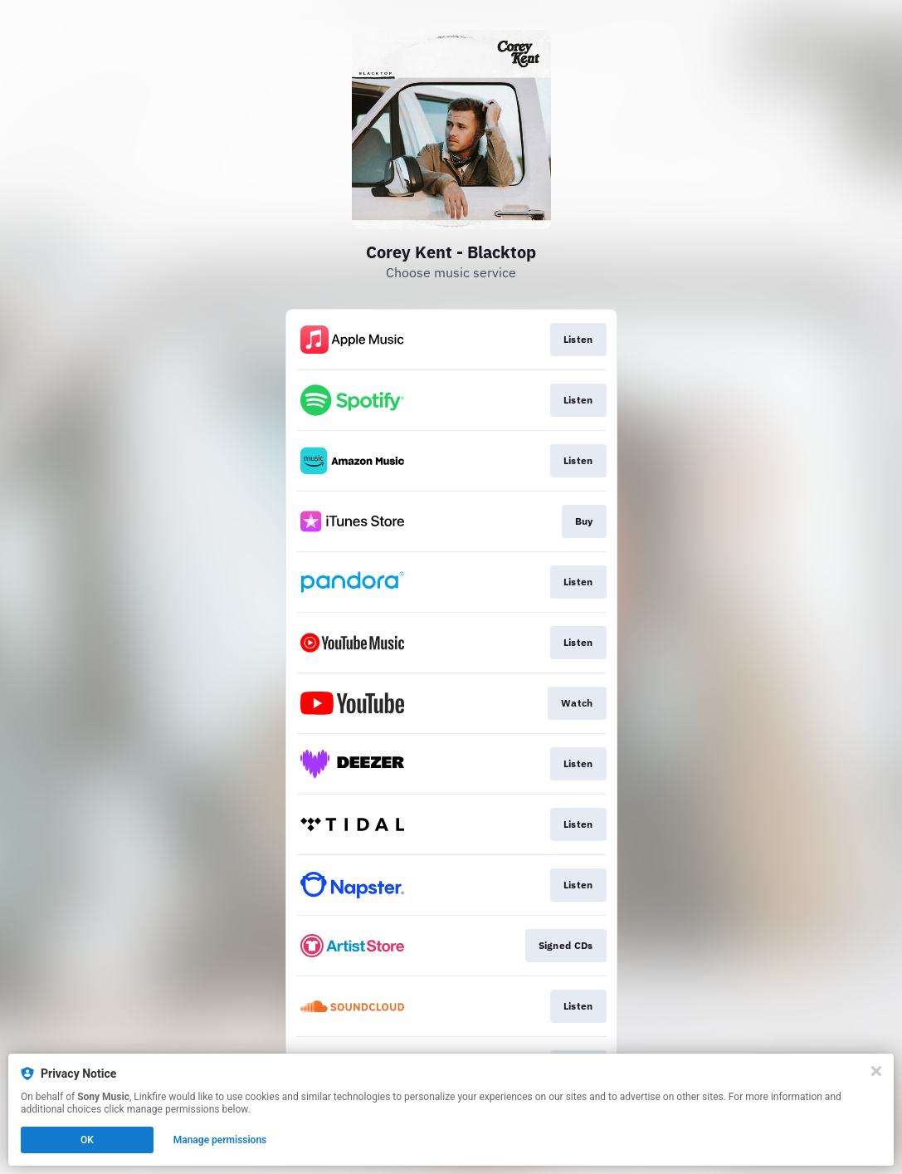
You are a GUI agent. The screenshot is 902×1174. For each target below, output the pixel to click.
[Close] (876, 1071)
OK (87, 1140)
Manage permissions (220, 1140)
